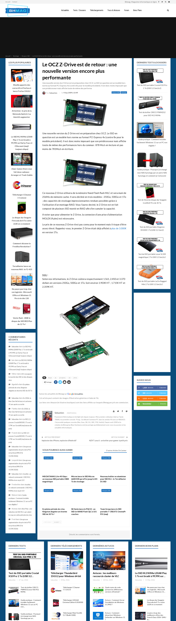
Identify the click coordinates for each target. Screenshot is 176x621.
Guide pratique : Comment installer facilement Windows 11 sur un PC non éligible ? (152, 142)
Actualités (64, 10)
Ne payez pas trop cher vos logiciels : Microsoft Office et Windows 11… (156, 589)
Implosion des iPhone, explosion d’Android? (59, 440)
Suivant (57, 522)
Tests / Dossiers (78, 10)
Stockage (123, 92)
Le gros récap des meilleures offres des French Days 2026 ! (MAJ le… (156, 616)
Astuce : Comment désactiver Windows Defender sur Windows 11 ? (115, 616)
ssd (69, 377)
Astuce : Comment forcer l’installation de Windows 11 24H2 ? (114, 602)
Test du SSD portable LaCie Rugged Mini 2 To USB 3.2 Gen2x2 (152, 282)
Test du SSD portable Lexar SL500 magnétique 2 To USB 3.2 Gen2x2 (152, 255)
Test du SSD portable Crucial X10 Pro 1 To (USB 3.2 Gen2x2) (152, 86)
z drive (75, 377)
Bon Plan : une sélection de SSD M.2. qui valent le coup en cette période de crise (20, 512)
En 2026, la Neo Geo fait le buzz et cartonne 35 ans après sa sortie (20, 401)
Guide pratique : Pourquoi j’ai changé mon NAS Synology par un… (30, 616)
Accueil (8, 2)
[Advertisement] (88, 36)
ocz (55, 377)
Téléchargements (96, 10)
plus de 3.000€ (118, 228)
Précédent (47, 522)
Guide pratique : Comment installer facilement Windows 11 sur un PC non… (31, 603)
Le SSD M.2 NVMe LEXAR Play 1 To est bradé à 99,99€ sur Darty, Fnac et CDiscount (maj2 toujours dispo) (21, 143)
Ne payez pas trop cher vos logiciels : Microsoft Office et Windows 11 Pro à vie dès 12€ (22, 294)
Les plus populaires (20, 62)
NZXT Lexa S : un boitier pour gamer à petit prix (108, 440)
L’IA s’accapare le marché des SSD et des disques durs (20, 377)
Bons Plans (138, 10)
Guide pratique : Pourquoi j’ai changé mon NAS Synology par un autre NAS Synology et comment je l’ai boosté (152, 172)
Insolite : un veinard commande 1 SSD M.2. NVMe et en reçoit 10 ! (20, 477)
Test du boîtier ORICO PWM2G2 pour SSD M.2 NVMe (152, 114)
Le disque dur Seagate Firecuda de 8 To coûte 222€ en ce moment (156, 602)
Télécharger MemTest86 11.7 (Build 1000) (72, 614)
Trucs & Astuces (114, 10)
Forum (127, 10)
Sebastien (15, 347)
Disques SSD (115, 92)
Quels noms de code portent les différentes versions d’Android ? (114, 589)
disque (50, 377)
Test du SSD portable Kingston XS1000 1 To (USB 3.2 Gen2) (152, 228)
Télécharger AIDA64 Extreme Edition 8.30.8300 (73, 601)
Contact (14, 2)
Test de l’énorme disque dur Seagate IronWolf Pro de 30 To (152, 201)
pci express (62, 377)
